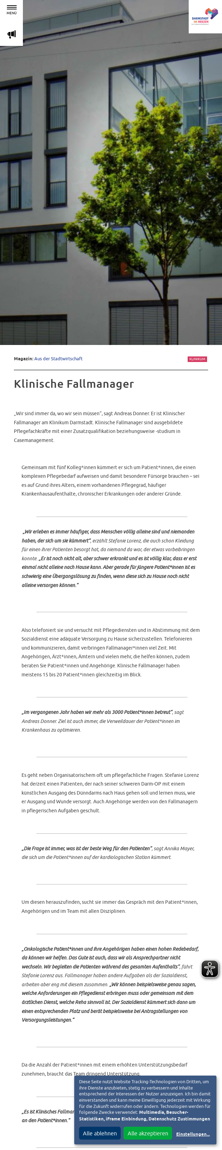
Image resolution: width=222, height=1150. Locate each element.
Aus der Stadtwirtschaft (58, 358)
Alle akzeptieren (148, 1133)
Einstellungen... (193, 1134)
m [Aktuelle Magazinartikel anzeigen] (11, 34)
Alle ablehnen (100, 1133)
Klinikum (197, 359)
